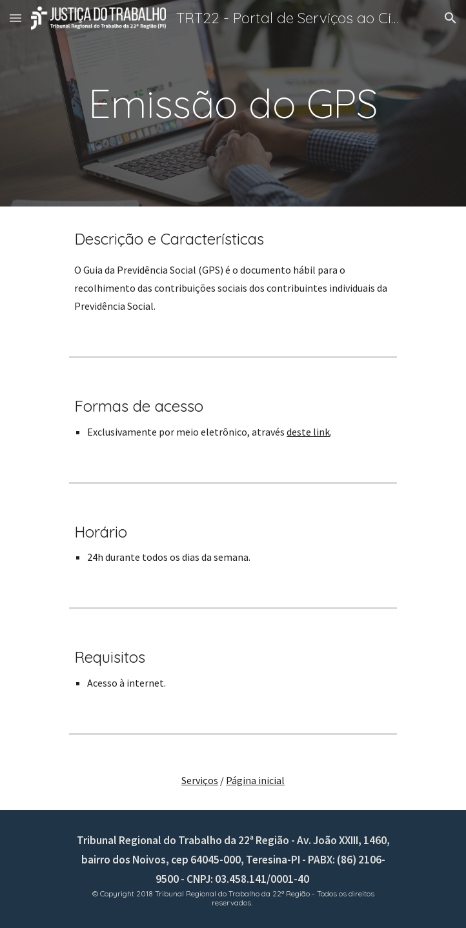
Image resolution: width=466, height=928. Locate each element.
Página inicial (255, 780)
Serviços (199, 780)
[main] (232, 103)
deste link (308, 431)
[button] (15, 17)
